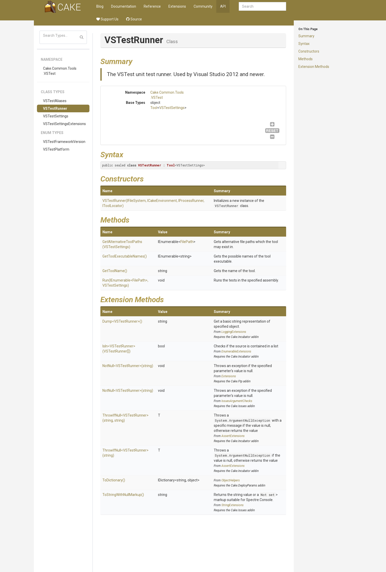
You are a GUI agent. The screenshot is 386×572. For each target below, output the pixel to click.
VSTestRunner (55, 108)
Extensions (177, 6)
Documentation (123, 6)
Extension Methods (313, 67)
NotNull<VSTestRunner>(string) (127, 366)
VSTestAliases (54, 101)
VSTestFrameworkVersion (64, 142)
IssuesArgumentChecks (236, 401)
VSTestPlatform (56, 149)
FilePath (186, 242)
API (223, 6)
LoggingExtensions (233, 332)
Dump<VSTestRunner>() (122, 321)
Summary (306, 36)
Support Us (107, 19)
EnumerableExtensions (236, 351)
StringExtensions (232, 505)
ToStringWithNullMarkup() (123, 495)
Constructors (308, 51)
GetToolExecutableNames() (124, 256)
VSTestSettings (55, 116)
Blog (99, 6)
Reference (152, 6)
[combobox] (262, 6)
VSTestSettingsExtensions (64, 124)
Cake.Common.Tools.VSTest (59, 71)
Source (134, 19)
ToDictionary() (113, 480)
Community (203, 6)
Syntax (304, 44)
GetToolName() (114, 271)
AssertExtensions (233, 436)
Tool (153, 108)
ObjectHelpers (230, 480)
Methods (305, 59)
